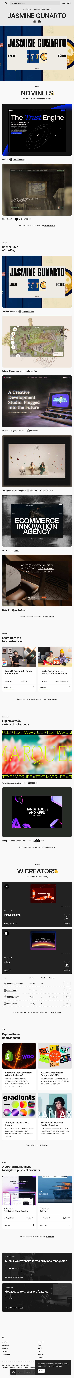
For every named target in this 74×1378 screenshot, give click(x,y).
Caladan (43, 1211)
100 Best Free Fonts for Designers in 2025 (52, 1074)
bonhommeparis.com (10, 923)
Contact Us (41, 1357)
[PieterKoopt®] (37, 190)
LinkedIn (19, 1367)
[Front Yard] (10, 1003)
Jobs (39, 1345)
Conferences (6, 1354)
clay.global (7, 970)
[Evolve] (37, 521)
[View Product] (19, 1225)
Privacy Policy (25, 1365)
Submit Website (13, 1268)
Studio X (5, 610)
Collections (5, 1345)
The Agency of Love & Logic (13, 491)
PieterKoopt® (7, 219)
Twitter (26, 1367)
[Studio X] (37, 580)
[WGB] (37, 130)
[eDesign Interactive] (13, 983)
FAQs (21, 1277)
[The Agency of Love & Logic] (37, 461)
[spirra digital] (11, 990)
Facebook (33, 1367)
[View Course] (33, 687)
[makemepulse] (30, 371)
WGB (4, 159)
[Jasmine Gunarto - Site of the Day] (37, 44)
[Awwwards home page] (13, 1372)
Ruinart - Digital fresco (10, 371)
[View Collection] (37, 754)
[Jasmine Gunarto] (37, 282)
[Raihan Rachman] (39, 21)
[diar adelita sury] (34, 21)
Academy (41, 1342)
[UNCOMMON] (23, 219)
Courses (28, 1372)
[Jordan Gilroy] (19, 610)
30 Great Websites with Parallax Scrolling (52, 1123)
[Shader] (32, 430)
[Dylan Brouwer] (17, 159)
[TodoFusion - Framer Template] (19, 1190)
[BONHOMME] (6, 886)
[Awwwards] (6, 3)
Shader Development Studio (13, 431)
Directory (5, 1351)
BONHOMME (12, 915)
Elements (5, 1348)
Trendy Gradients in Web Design (17, 1123)
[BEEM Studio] (11, 996)
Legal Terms (15, 1365)
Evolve (4, 550)
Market (40, 1348)
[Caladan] (55, 1190)
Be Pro (10, 1299)
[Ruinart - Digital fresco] (37, 342)
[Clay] (6, 933)
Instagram (12, 1367)
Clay (7, 962)
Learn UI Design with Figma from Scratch (18, 672)
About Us (40, 1354)
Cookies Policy (6, 1365)
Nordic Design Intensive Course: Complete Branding (54, 672)
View (67, 983)
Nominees (20, 1372)
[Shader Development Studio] (37, 401)
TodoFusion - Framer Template (16, 1211)
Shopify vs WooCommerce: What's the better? (18, 1074)
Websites (5, 1342)
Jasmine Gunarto (8, 311)
